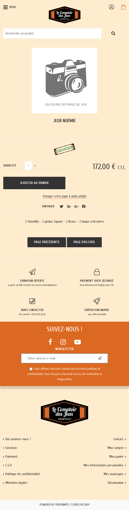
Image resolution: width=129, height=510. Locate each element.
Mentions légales (16, 483)
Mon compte (115, 448)
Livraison (11, 448)
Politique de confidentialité (22, 474)
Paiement (11, 456)
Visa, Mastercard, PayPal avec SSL (97, 278)
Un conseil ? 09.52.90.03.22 (32, 307)
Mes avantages (114, 474)
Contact (119, 439)
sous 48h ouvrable (97, 307)
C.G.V (8, 465)
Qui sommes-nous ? (18, 439)
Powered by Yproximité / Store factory (65, 505)
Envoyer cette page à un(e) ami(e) (64, 196)
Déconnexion (116, 483)
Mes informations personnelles (103, 465)
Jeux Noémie (64, 120)
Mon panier (116, 456)
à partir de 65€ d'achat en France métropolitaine (32, 278)
